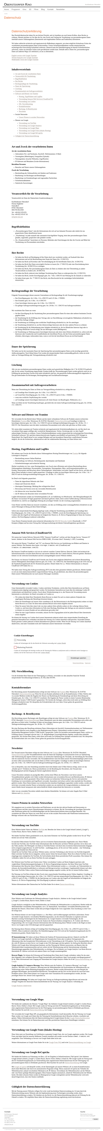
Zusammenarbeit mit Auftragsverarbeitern (29, 91)
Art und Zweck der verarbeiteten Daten (28, 74)
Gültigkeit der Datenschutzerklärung (27, 136)
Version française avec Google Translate (25, 58)
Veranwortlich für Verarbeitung (25, 76)
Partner (50, 1129)
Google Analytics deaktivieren (21, 986)
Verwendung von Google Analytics (30, 126)
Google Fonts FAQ (55, 1042)
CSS (85, 1129)
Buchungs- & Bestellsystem (28, 109)
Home (6, 13)
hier (64, 564)
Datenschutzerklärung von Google (80, 1042)
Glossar (46, 1129)
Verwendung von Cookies (27, 101)
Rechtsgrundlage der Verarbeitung (26, 84)
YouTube (42, 829)
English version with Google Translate (24, 55)
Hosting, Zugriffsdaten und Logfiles (30, 96)
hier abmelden (25, 793)
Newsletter (22, 111)
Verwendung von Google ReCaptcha (31, 133)
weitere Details (61, 643)
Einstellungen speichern (78, 658)
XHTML (80, 1129)
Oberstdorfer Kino (18, 4)
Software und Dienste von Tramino (26, 94)
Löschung (18, 89)
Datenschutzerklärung (62, 421)
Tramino (23, 421)
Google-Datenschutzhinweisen (80, 1018)
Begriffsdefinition (21, 79)
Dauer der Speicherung (22, 86)
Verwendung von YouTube (27, 123)
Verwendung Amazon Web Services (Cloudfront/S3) (36, 99)
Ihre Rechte (19, 81)
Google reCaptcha (20, 1067)
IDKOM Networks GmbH (63, 521)
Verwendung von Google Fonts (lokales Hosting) (35, 131)
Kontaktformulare (25, 106)
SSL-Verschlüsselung (26, 104)
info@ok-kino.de (17, 217)
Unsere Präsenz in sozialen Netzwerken (32, 117)
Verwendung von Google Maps (29, 128)
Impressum (87, 663)
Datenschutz (28, 1129)
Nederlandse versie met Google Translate (25, 60)
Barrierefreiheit (35, 1129)
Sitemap (41, 1129)
